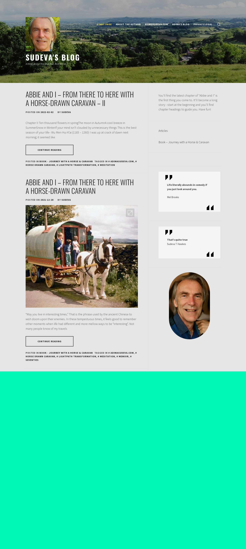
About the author (128, 24)
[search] (218, 24)
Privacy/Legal (203, 24)
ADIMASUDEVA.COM (156, 24)
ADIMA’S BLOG (180, 24)
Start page (104, 24)
